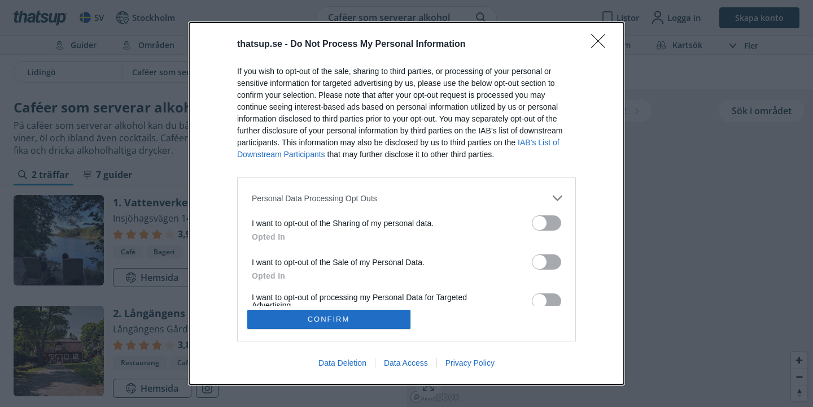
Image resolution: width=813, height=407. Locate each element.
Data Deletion (342, 362)
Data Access (406, 362)
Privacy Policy (470, 362)
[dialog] (406, 203)
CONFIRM (329, 319)
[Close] (602, 44)
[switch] (546, 223)
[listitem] (406, 198)
